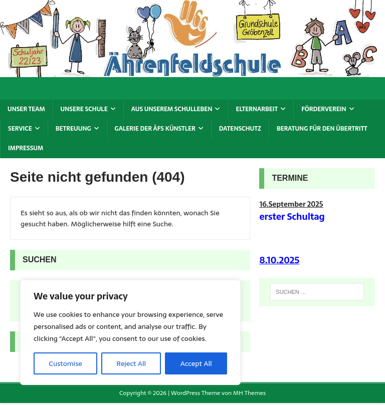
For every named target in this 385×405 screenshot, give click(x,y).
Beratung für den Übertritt (322, 129)
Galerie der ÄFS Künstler (155, 129)
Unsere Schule (84, 109)
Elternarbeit (257, 109)
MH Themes (249, 393)
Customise (65, 363)
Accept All (196, 363)
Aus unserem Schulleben (172, 109)
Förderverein (323, 109)
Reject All (131, 363)
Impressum (25, 148)
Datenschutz (240, 129)
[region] (130, 332)
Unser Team (26, 109)
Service (20, 129)
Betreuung (73, 129)
